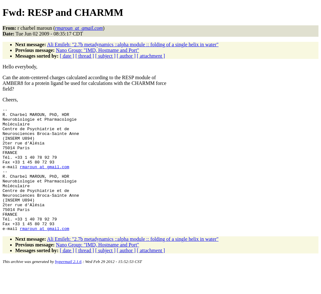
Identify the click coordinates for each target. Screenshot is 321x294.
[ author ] (126, 56)
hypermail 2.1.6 (68, 286)
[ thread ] (84, 56)
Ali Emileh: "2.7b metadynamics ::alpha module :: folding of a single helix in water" (132, 44)
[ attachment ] (151, 56)
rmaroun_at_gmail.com (44, 179)
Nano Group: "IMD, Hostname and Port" (97, 50)
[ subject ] (105, 56)
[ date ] (67, 56)
